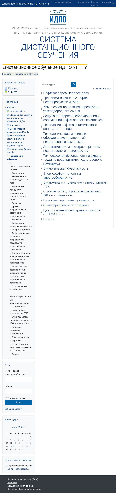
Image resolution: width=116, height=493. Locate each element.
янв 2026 (18, 427)
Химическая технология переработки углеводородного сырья (71, 109)
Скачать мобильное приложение (24, 489)
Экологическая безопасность (65, 168)
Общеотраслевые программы (66, 205)
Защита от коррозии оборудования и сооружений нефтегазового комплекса (73, 118)
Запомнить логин (16, 398)
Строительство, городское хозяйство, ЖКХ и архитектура (72, 193)
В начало (6, 74)
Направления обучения (26, 74)
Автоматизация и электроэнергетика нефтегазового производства (71, 149)
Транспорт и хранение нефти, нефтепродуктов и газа (65, 100)
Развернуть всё (103, 88)
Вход (35, 479)
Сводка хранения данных (20, 486)
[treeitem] (18, 231)
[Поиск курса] (55, 84)
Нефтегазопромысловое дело (66, 93)
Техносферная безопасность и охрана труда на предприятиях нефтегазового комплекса (72, 159)
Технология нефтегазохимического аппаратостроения (70, 127)
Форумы (11, 91)
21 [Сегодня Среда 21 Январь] (15, 446)
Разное (48, 219)
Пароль (8, 386)
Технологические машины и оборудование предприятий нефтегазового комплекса (64, 138)
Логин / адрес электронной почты (15, 372)
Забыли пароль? (13, 409)
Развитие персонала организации (69, 200)
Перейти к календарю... (17, 469)
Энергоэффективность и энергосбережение (62, 175)
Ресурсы (11, 88)
